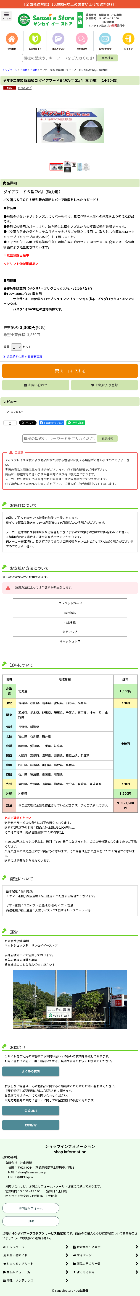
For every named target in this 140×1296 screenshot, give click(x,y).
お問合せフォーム (31, 1208)
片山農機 (82, 1290)
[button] (6, 16)
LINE (31, 1221)
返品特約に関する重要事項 (22, 356)
